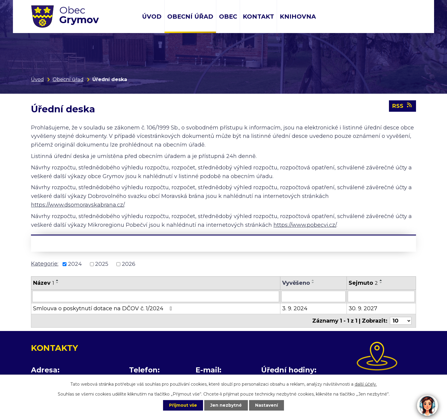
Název (43, 283)
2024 (75, 264)
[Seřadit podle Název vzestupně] (57, 280)
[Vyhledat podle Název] (155, 296)
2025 (101, 264)
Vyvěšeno (296, 283)
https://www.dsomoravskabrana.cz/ (77, 205)
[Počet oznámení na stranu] (401, 321)
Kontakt (258, 16)
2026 (128, 264)
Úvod (152, 16)
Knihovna (298, 16)
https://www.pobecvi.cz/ (304, 225)
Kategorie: (44, 263)
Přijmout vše (182, 405)
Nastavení (267, 405)
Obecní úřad (190, 16)
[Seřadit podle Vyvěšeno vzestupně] (313, 280)
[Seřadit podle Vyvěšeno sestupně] (313, 282)
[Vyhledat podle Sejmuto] (381, 296)
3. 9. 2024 (294, 308)
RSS (402, 106)
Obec (228, 16)
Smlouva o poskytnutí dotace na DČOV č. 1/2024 (103, 308)
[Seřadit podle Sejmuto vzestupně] (381, 280)
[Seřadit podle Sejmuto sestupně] (381, 282)
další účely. (366, 384)
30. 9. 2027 (363, 308)
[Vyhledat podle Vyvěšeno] (313, 296)
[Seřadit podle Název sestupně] (57, 282)
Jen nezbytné (226, 405)
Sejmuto (363, 283)
